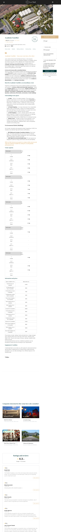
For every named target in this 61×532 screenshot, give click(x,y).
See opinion (36, 477)
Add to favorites (9, 42)
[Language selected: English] (56, 2)
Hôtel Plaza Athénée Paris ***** (11, 443)
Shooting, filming (28, 48)
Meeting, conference (20, 48)
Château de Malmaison (28, 443)
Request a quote (49, 71)
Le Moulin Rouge (27, 419)
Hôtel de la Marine (8, 419)
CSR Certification (9, 431)
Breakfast (13, 48)
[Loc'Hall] (30, 3)
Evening (34, 48)
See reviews (17, 40)
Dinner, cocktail (7, 48)
